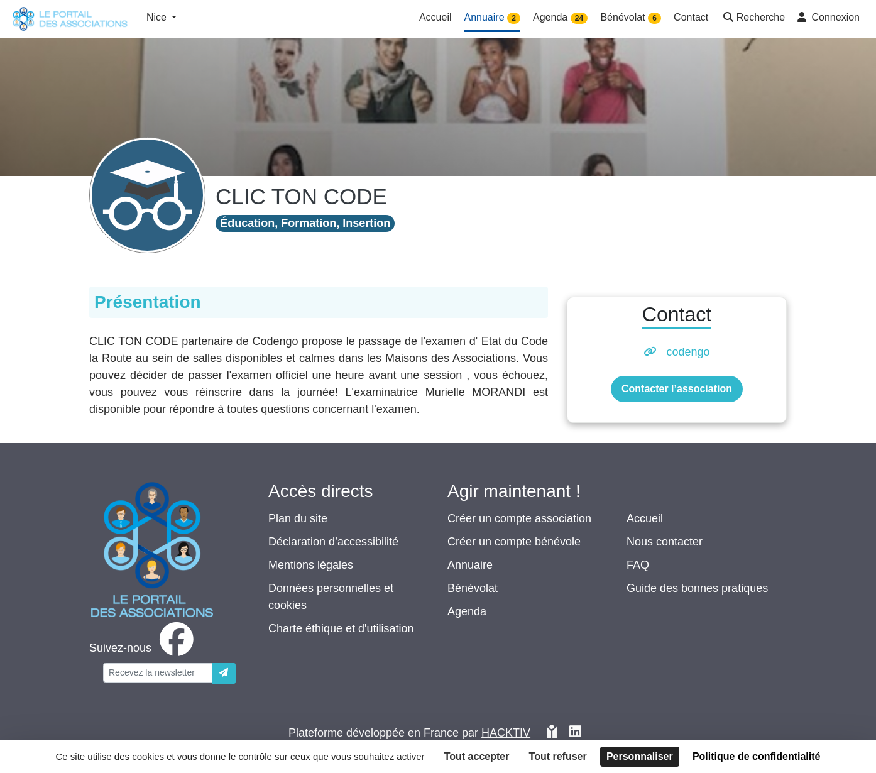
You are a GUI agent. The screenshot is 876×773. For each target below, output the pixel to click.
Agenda (466, 611)
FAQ (638, 565)
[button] (753, 18)
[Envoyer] (224, 673)
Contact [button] (691, 17)
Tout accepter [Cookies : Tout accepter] (477, 756)
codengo (687, 352)
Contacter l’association (676, 388)
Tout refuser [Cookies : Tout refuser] (558, 756)
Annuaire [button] (492, 18)
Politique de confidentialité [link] (757, 756)
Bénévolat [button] (630, 18)
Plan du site (297, 518)
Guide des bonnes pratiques (697, 588)
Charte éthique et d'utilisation (341, 628)
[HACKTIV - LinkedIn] (575, 733)
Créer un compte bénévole (514, 541)
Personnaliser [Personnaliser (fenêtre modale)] (639, 756)
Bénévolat (472, 588)
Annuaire (470, 565)
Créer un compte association (519, 518)
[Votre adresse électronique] (157, 673)
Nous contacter (665, 541)
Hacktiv (505, 732)
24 (579, 18)
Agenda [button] (560, 18)
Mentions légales (310, 565)
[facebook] (144, 648)
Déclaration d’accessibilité (333, 541)
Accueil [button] (435, 17)
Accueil (645, 518)
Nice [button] (157, 17)
